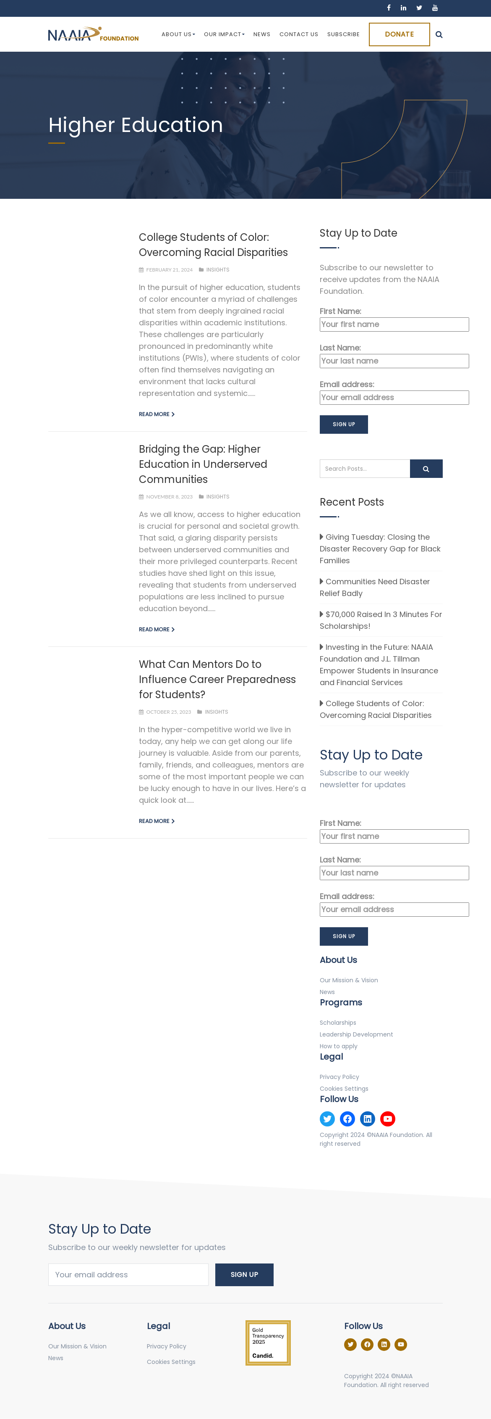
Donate (399, 34)
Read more (154, 414)
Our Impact (224, 34)
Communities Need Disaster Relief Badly (375, 587)
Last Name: (381, 355)
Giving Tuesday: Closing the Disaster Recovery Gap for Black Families (380, 549)
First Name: (381, 319)
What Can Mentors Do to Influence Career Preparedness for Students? (217, 679)
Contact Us (299, 34)
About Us (179, 34)
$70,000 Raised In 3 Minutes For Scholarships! (381, 620)
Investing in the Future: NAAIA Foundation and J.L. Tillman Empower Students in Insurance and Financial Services (379, 665)
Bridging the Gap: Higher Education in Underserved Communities (203, 464)
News (262, 34)
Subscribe (343, 34)
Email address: (381, 392)
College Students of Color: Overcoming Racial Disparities (376, 709)
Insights (218, 269)
